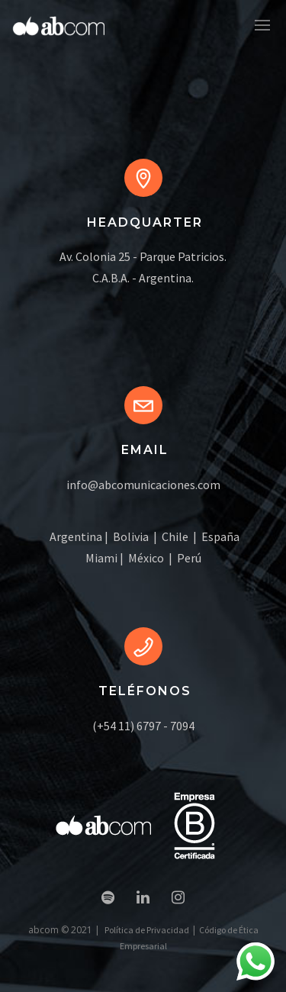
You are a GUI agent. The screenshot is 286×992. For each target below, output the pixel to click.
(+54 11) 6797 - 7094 (143, 725)
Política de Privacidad (146, 930)
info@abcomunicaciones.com (143, 484)
